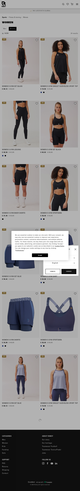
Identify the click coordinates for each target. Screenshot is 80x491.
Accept (40, 255)
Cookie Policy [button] (59, 246)
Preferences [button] (20, 250)
